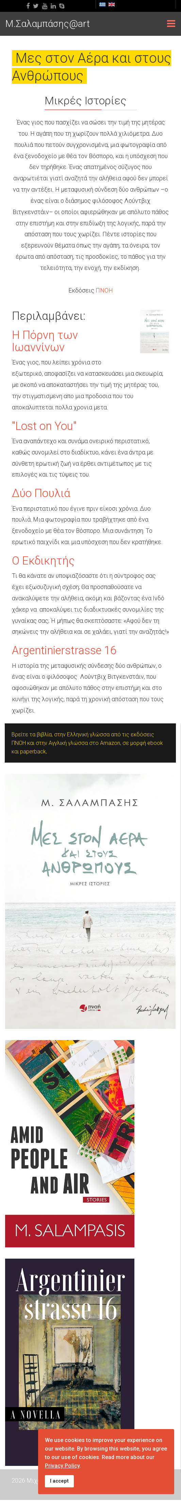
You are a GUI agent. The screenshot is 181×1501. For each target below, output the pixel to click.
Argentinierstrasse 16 (64, 650)
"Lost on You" (44, 426)
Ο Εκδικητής (43, 560)
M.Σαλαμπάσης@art (47, 23)
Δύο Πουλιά (41, 493)
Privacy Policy (62, 1465)
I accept (59, 1481)
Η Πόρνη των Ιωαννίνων (45, 341)
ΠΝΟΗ (104, 290)
